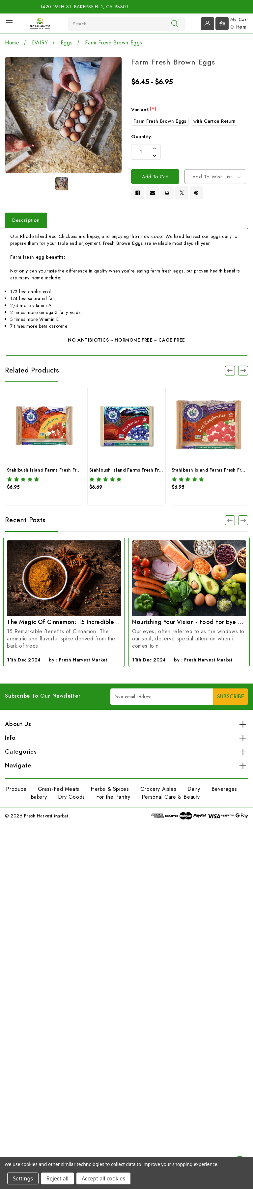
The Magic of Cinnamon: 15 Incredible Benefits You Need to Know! (64, 624)
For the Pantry (113, 799)
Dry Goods (71, 799)
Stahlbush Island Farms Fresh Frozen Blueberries (142, 471)
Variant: (143, 109)
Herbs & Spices (110, 791)
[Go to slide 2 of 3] (243, 372)
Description (26, 222)
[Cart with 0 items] (231, 23)
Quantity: (142, 136)
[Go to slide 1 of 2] (230, 522)
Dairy (193, 791)
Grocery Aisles (158, 791)
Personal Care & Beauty (171, 799)
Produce (16, 791)
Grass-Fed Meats (58, 791)
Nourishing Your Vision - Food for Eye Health (189, 624)
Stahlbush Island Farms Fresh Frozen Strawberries (61, 471)
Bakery (39, 799)
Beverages (224, 791)
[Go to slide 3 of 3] (230, 372)
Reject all (57, 1178)
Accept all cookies (103, 1178)
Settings (23, 1178)
